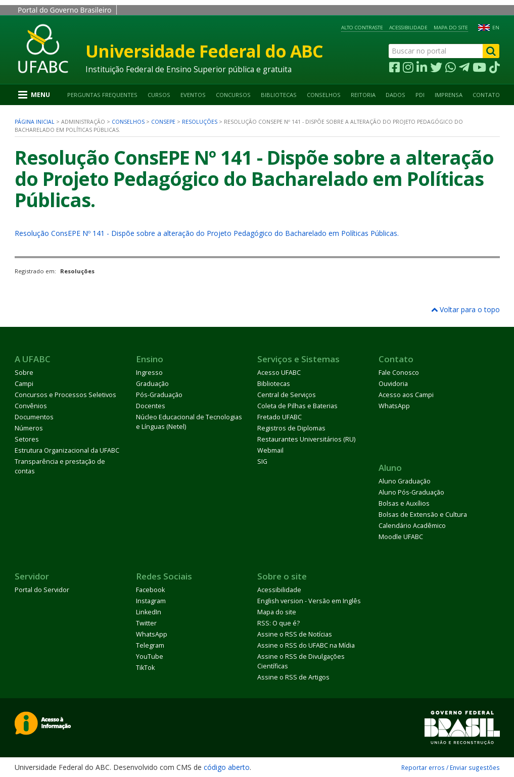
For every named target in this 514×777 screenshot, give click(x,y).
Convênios (31, 406)
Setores (27, 439)
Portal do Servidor (42, 590)
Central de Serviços (286, 395)
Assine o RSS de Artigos (293, 677)
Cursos (159, 95)
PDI (420, 95)
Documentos (34, 417)
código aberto (227, 767)
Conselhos (324, 95)
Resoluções (199, 121)
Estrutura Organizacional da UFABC (67, 450)
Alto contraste (362, 27)
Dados (395, 95)
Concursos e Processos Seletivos (65, 395)
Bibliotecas (279, 95)
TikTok (145, 667)
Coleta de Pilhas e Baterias (297, 406)
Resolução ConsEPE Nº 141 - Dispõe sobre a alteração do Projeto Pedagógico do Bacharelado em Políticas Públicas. (207, 233)
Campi (24, 383)
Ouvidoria (393, 383)
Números (29, 428)
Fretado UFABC (279, 417)
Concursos (233, 95)
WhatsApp (394, 406)
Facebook (150, 590)
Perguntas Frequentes (102, 95)
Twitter (146, 623)
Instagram (151, 601)
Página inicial (35, 121)
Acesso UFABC (279, 372)
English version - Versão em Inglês (309, 601)
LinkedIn (148, 612)
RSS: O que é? (278, 623)
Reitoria (363, 95)
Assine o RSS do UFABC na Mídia (306, 645)
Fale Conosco (399, 372)
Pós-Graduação (159, 395)
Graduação (152, 383)
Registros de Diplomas (291, 428)
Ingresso (149, 372)
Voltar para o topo (465, 309)
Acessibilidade (408, 27)
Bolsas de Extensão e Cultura (423, 514)
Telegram (150, 645)
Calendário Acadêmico (412, 525)
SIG (262, 461)
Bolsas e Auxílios (404, 503)
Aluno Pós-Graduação (411, 492)
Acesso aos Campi (406, 395)
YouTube (149, 656)
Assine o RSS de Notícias (294, 634)
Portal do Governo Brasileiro (64, 10)
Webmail (270, 450)
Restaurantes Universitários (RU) (306, 439)
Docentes (150, 406)
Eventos (193, 95)
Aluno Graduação (405, 481)
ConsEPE (163, 121)
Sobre (24, 372)
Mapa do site (451, 27)
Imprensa (448, 95)
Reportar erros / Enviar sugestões (450, 767)
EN (495, 27)
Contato (486, 95)
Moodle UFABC (401, 536)
